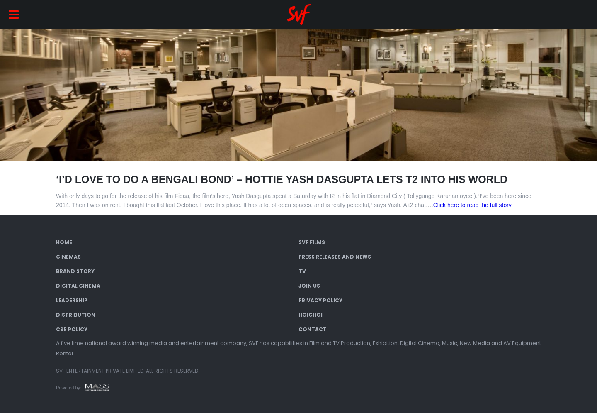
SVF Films (311, 242)
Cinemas (68, 256)
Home (64, 242)
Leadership (71, 300)
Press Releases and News (334, 256)
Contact (312, 329)
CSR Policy (71, 329)
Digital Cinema (78, 285)
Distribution (75, 314)
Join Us (309, 285)
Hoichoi (310, 314)
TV (302, 271)
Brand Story (75, 271)
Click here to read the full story (472, 205)
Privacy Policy (320, 300)
